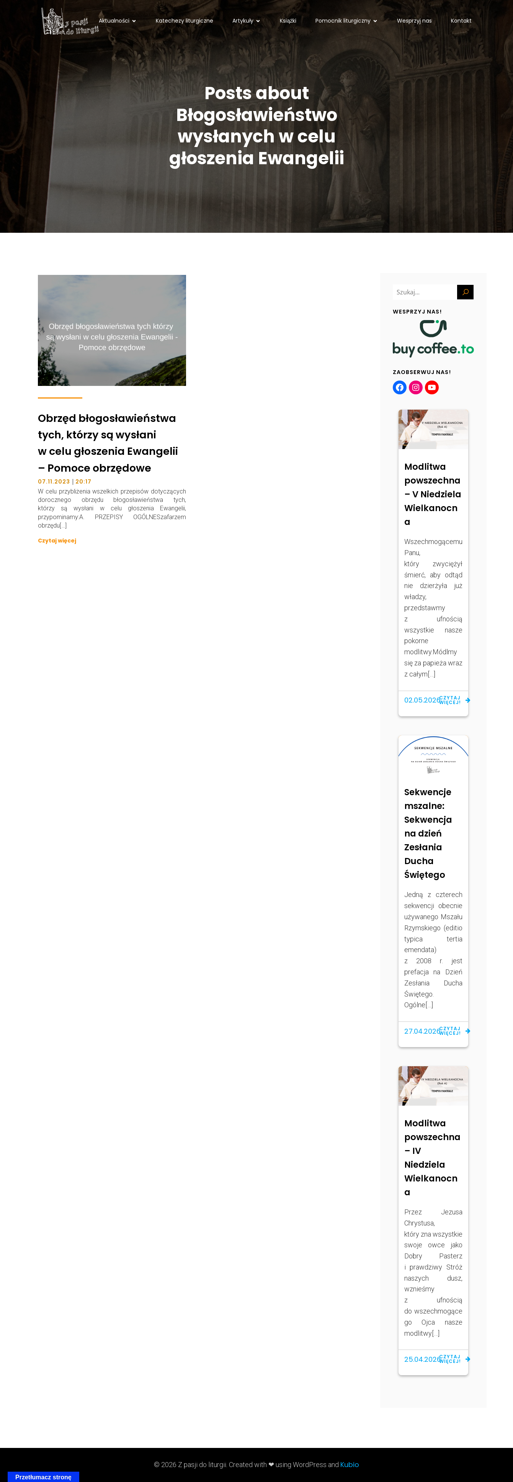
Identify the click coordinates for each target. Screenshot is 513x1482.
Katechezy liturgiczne (184, 21)
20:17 (83, 481)
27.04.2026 (422, 1031)
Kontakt (461, 21)
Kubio (349, 1464)
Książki (288, 21)
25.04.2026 (422, 1359)
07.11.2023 (54, 481)
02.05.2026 (422, 700)
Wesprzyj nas (414, 21)
